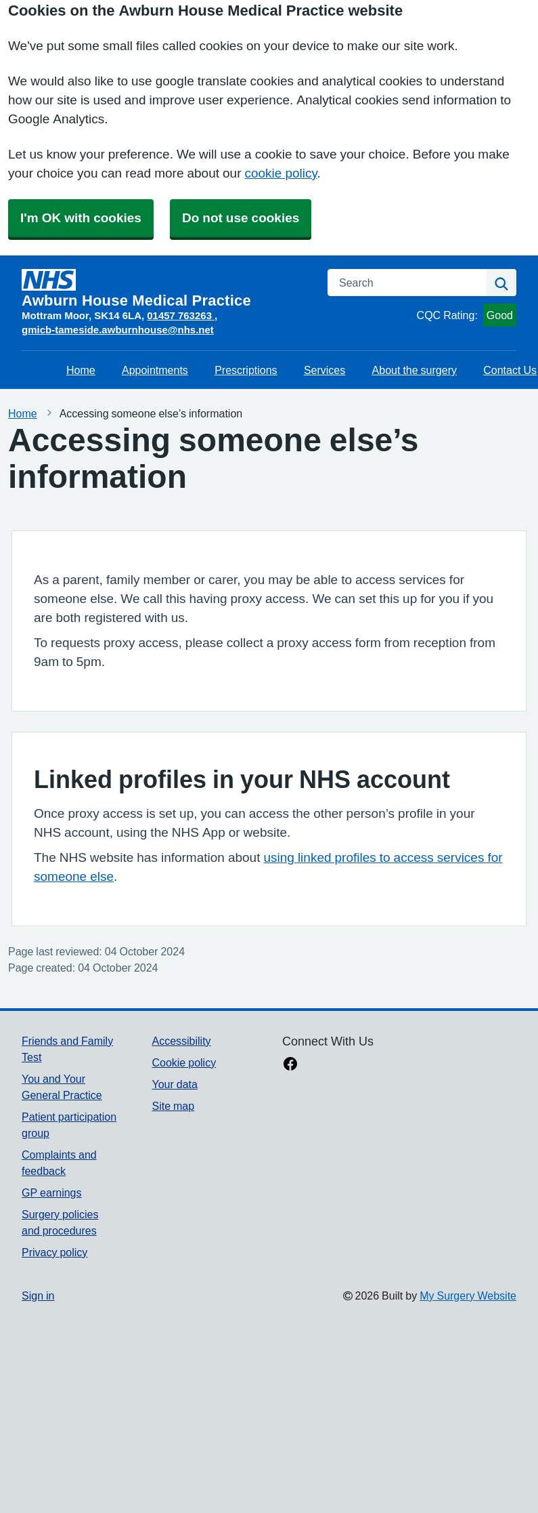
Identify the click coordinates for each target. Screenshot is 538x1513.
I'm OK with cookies (80, 217)
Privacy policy (54, 1252)
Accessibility (181, 1040)
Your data (174, 1084)
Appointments (155, 370)
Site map (173, 1105)
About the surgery (414, 370)
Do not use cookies (240, 217)
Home (80, 370)
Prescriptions (246, 370)
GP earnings (52, 1192)
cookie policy (280, 173)
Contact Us (510, 370)
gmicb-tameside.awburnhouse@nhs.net (118, 330)
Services (324, 370)
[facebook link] (290, 1065)
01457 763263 (181, 315)
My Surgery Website (468, 1295)
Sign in (38, 1295)
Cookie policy (184, 1062)
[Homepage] (166, 288)
